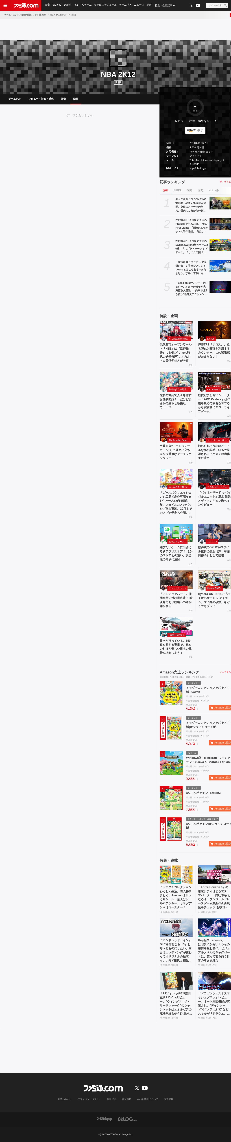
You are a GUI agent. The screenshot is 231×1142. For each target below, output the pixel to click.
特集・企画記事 (165, 5)
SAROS (211, 339)
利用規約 (111, 1099)
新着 (47, 5)
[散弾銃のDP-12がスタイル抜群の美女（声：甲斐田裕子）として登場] (214, 533)
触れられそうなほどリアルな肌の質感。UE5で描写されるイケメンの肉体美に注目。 (214, 452)
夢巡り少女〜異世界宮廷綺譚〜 (180, 389)
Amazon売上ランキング (179, 673)
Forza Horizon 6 (176, 635)
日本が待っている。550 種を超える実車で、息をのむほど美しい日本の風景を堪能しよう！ (175, 647)
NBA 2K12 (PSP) (58, 15)
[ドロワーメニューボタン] (5, 5)
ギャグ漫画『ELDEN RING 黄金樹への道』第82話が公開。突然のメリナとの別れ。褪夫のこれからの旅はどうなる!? (190, 205)
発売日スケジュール (106, 5)
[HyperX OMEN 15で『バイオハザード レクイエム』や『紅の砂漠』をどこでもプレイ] (214, 580)
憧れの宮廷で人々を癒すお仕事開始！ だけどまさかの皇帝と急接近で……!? (175, 401)
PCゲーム (86, 5)
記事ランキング (172, 182)
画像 (63, 98)
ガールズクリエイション (180, 487)
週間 (189, 190)
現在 (165, 190)
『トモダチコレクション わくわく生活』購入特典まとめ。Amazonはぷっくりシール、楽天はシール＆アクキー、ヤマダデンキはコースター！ (175, 897)
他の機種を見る (202, 152)
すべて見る (225, 182)
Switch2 (57, 5)
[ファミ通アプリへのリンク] (104, 1119)
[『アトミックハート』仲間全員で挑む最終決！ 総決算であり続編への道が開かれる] (176, 580)
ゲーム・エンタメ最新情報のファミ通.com (25, 15)
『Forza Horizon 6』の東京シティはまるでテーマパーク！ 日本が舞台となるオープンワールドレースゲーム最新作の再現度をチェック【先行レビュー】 (214, 898)
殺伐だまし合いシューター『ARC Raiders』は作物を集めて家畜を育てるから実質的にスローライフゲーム (214, 403)
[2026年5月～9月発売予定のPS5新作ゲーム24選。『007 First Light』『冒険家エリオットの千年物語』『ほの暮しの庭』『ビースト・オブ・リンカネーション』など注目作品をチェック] (220, 224)
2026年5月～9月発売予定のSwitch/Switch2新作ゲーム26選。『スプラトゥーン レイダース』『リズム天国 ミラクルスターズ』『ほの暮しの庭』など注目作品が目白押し (191, 247)
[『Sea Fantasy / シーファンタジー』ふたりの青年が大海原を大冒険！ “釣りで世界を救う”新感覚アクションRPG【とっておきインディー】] (220, 287)
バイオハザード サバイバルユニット (218, 487)
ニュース (140, 5)
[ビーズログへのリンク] (127, 1119)
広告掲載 (165, 1099)
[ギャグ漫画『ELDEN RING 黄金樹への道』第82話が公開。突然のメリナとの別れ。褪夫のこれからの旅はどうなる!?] (220, 203)
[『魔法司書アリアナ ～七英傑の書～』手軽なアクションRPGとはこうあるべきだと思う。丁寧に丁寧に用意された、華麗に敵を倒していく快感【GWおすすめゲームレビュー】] (220, 266)
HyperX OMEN (214, 588)
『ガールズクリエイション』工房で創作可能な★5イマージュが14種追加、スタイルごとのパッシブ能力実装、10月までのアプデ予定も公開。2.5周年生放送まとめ (176, 503)
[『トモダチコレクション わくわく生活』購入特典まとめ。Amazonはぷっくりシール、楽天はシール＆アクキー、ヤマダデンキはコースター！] (176, 875)
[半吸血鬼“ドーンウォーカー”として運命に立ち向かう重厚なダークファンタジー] (176, 432)
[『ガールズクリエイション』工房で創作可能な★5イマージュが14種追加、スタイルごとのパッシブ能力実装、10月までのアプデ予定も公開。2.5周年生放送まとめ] (176, 478)
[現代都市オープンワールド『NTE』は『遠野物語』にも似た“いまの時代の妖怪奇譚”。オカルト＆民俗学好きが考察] (176, 330)
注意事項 (126, 1099)
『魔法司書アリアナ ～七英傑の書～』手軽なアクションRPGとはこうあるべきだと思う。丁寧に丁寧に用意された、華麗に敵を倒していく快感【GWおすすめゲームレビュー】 (191, 268)
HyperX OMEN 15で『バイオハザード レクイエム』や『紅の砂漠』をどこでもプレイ (214, 600)
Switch (67, 5)
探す (200, 130)
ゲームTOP (14, 98)
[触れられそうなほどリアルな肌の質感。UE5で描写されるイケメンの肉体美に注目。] (214, 432)
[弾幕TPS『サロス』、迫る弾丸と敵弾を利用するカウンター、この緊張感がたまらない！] (214, 330)
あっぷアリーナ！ (177, 542)
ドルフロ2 (212, 542)
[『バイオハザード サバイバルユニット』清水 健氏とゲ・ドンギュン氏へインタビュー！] (214, 478)
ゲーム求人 (126, 5)
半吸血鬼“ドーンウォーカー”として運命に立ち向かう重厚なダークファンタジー (175, 452)
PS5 (76, 5)
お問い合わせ (67, 1099)
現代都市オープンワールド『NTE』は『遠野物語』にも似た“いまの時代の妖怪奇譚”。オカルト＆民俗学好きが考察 (175, 352)
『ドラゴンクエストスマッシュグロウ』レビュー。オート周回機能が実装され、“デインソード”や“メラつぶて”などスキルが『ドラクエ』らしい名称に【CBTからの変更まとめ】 (214, 1004)
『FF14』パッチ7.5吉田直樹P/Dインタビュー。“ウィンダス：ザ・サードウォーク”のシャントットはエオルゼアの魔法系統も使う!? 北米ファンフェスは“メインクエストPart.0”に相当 (176, 1004)
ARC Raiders (213, 389)
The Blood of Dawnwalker (180, 440)
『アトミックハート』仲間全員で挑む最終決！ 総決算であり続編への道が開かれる (176, 600)
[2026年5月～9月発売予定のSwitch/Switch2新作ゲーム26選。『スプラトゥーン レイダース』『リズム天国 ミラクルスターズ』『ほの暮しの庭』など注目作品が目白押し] (220, 245)
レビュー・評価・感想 (41, 98)
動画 (150, 5)
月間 (200, 190)
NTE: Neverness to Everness (180, 339)
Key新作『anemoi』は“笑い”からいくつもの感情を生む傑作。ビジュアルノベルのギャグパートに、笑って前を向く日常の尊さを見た (214, 950)
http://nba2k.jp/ (197, 168)
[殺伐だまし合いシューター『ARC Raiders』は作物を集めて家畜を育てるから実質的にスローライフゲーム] (214, 381)
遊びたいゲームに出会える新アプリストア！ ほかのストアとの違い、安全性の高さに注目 (176, 553)
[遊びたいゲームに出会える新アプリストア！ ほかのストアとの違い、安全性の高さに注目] (176, 533)
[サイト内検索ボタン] (217, 5)
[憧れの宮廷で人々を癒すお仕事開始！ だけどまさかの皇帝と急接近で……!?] (176, 381)
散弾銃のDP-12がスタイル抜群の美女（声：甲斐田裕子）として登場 (214, 551)
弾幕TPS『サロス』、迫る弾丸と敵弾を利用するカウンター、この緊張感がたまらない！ (214, 350)
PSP (191, 152)
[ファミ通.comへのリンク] (26, 5)
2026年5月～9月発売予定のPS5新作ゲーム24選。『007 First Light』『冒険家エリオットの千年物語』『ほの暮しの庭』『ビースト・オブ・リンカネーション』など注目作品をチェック (191, 226)
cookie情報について (146, 1099)
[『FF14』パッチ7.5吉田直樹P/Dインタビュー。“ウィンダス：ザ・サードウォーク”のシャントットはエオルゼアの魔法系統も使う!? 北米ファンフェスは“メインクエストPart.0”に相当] (176, 981)
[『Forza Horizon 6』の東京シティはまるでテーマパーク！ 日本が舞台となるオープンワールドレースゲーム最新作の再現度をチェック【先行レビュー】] (214, 875)
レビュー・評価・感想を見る (193, 120)
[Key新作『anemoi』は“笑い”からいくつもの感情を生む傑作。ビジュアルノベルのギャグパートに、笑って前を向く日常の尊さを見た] (214, 928)
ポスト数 (214, 190)
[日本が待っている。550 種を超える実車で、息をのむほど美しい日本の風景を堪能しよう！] (176, 626)
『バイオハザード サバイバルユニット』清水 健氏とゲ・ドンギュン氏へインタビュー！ (214, 498)
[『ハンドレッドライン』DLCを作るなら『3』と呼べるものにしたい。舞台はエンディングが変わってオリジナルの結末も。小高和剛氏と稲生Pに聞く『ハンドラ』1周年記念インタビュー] (176, 928)
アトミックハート (177, 588)
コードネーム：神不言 (218, 440)
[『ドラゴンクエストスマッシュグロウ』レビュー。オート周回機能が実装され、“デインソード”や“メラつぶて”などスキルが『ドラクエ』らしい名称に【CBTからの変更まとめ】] (214, 981)
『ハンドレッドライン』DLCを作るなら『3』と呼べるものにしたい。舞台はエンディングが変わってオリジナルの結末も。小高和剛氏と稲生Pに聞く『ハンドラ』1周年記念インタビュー (175, 951)
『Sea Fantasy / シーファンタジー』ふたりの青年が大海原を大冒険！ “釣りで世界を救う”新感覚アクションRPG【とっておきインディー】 (191, 288)
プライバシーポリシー (91, 1099)
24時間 (177, 190)
